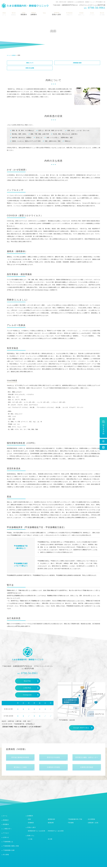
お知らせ (6, 837)
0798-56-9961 (27, 673)
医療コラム (81, 13)
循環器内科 (51, 819)
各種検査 (31, 823)
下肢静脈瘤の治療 (8, 850)
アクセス (92, 13)
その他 (30, 839)
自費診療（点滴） (93, 823)
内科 (29, 819)
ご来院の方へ (69, 13)
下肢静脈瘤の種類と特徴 (11, 846)
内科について (30, 63)
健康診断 (51, 823)
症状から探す (56, 13)
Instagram (27, 695)
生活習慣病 (91, 819)
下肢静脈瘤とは (8, 842)
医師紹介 (13, 13)
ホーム (4, 13)
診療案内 (33, 13)
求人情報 (102, 13)
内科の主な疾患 (29, 68)
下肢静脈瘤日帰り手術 (75, 819)
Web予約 (27, 681)
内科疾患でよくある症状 (56, 831)
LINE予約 (27, 688)
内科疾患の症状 (77, 63)
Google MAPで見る (81, 728)
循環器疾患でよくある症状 (36, 831)
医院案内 (23, 13)
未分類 (50, 839)
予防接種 (71, 823)
